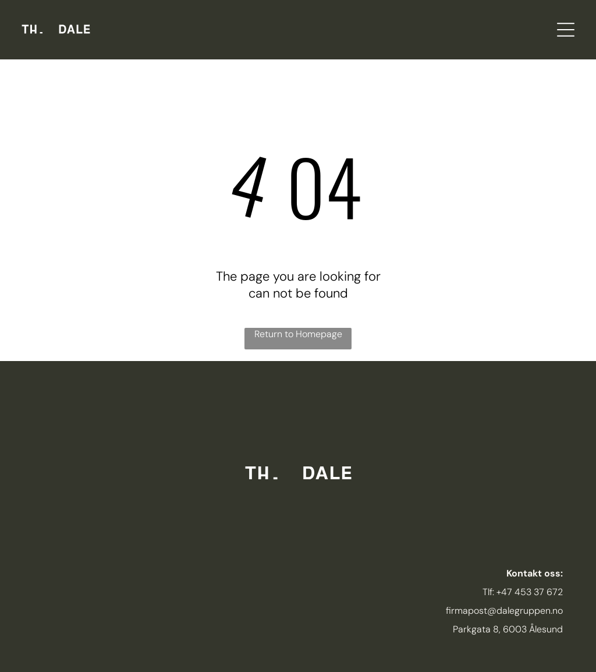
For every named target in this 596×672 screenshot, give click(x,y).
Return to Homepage (298, 334)
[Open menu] (565, 29)
